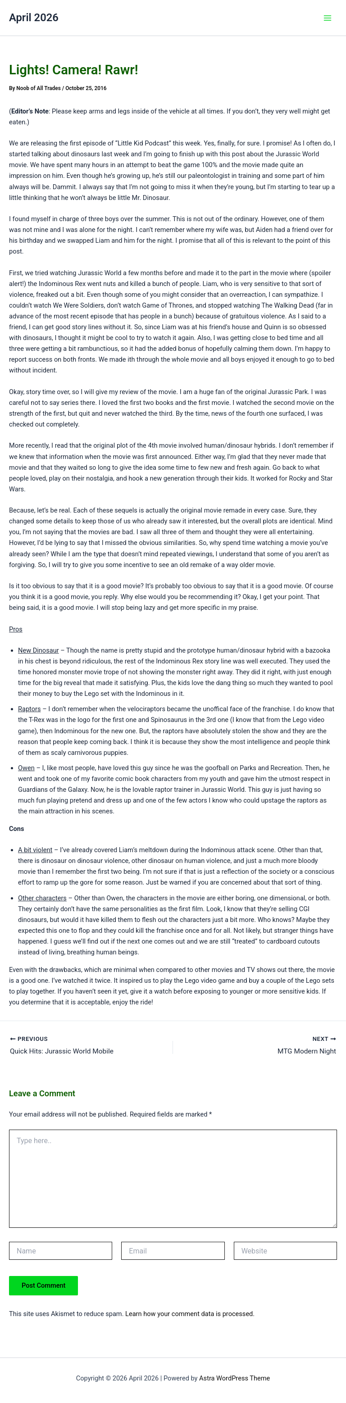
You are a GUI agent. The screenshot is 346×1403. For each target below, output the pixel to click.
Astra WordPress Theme (234, 1378)
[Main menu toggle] (327, 18)
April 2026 (34, 17)
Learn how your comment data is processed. (190, 1314)
